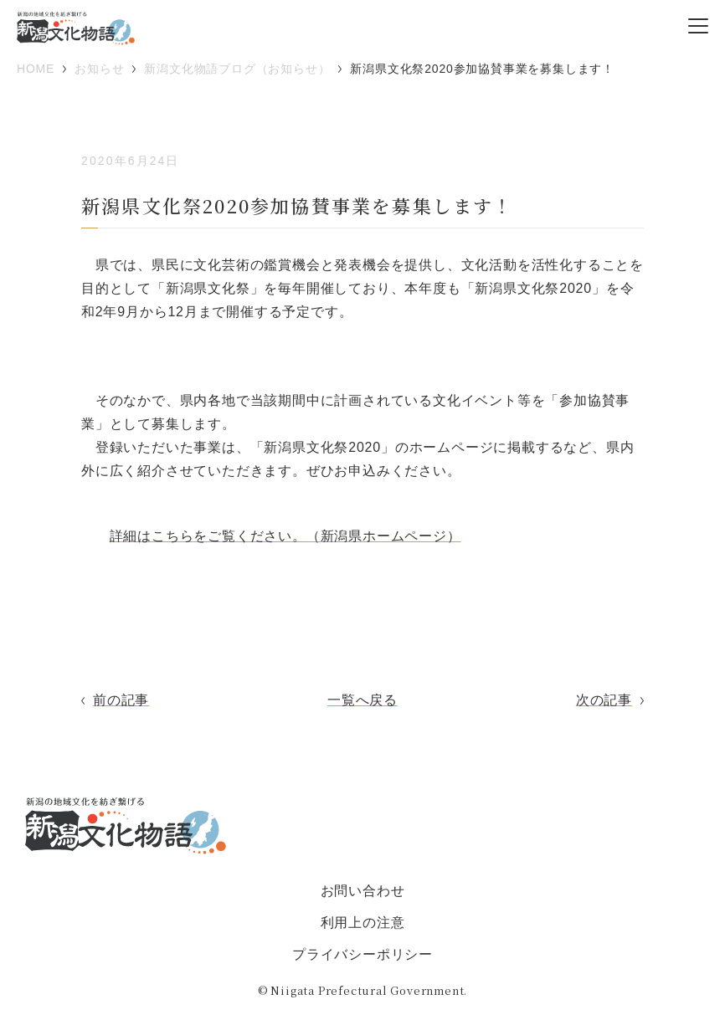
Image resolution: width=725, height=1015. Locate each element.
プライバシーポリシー (362, 954)
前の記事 (121, 700)
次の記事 (604, 700)
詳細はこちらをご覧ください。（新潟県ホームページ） (285, 536)
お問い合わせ (363, 891)
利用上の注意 (363, 922)
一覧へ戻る (362, 700)
